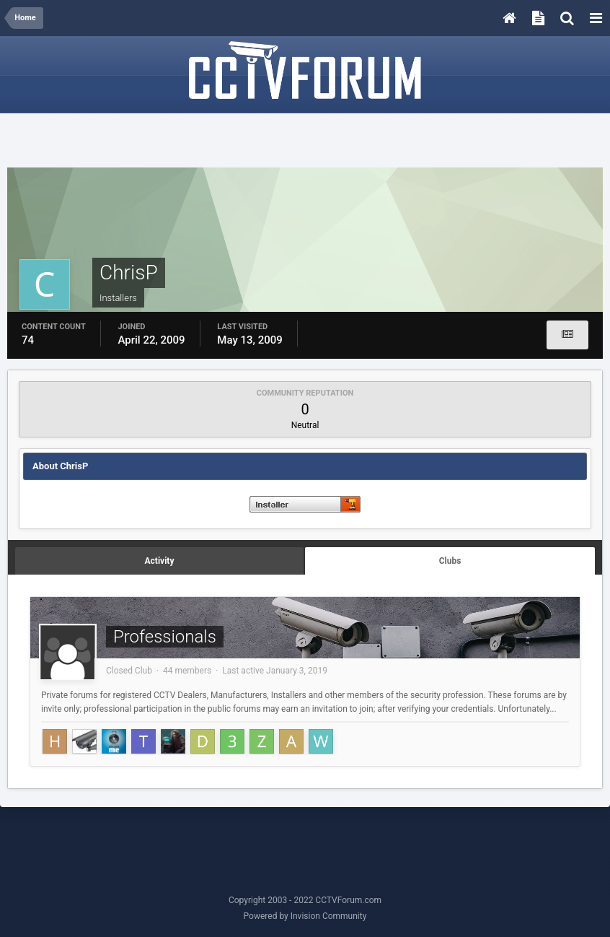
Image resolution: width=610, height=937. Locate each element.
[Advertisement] (305, 142)
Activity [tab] (159, 561)
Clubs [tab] (450, 561)
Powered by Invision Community (305, 916)
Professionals (164, 637)
